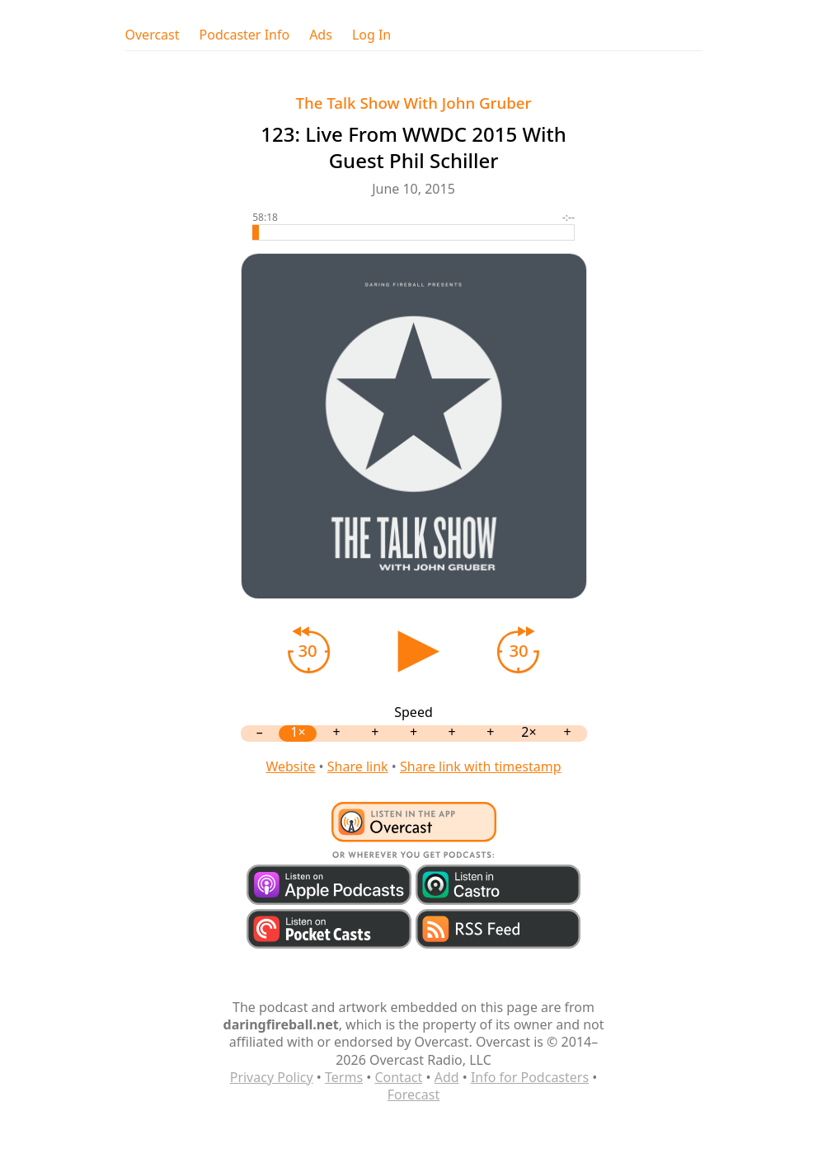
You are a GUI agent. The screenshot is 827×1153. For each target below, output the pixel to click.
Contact (398, 1077)
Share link (357, 766)
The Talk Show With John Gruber (414, 102)
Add (447, 1077)
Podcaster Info (245, 35)
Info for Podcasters (530, 1077)
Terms (344, 1077)
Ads (320, 35)
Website (290, 766)
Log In (371, 35)
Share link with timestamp (481, 766)
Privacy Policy (271, 1077)
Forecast (413, 1094)
